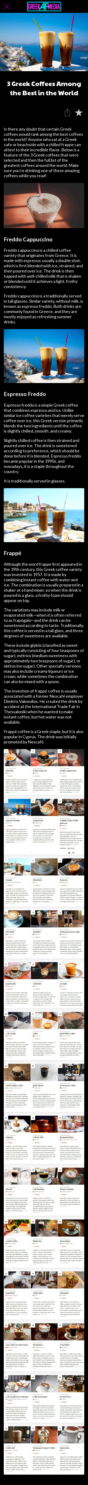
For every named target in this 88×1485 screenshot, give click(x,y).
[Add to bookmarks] (78, 112)
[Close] (6, 6)
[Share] (67, 112)
